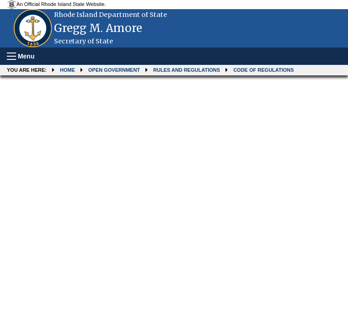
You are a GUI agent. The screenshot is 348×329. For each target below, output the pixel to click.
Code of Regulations (263, 70)
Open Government (114, 70)
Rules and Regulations (186, 70)
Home (67, 70)
